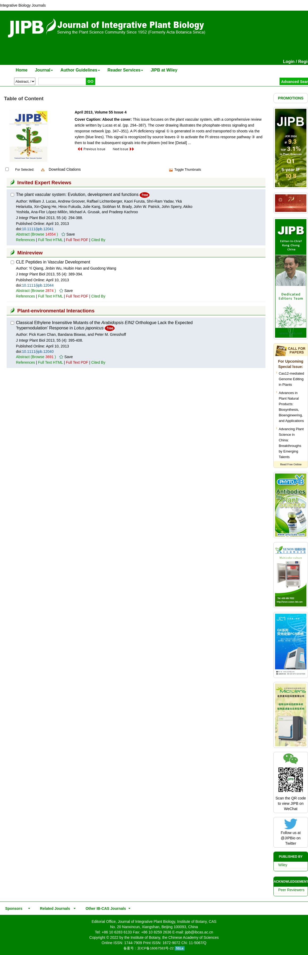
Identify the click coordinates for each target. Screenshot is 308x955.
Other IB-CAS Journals (104, 908)
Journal (44, 70)
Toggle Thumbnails (187, 169)
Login (289, 61)
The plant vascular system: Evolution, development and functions (77, 194)
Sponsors (13, 908)
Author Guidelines (80, 70)
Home (21, 70)
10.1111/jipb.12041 (38, 229)
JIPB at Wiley (164, 70)
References (25, 240)
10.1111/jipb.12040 (38, 351)
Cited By (98, 240)
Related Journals (54, 908)
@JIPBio (288, 838)
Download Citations (65, 169)
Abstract (23, 234)
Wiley (282, 865)
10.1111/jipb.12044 (38, 285)
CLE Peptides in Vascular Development (53, 262)
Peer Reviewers (291, 890)
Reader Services (125, 70)
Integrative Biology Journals (23, 5)
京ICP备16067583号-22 (155, 948)
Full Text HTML (50, 240)
